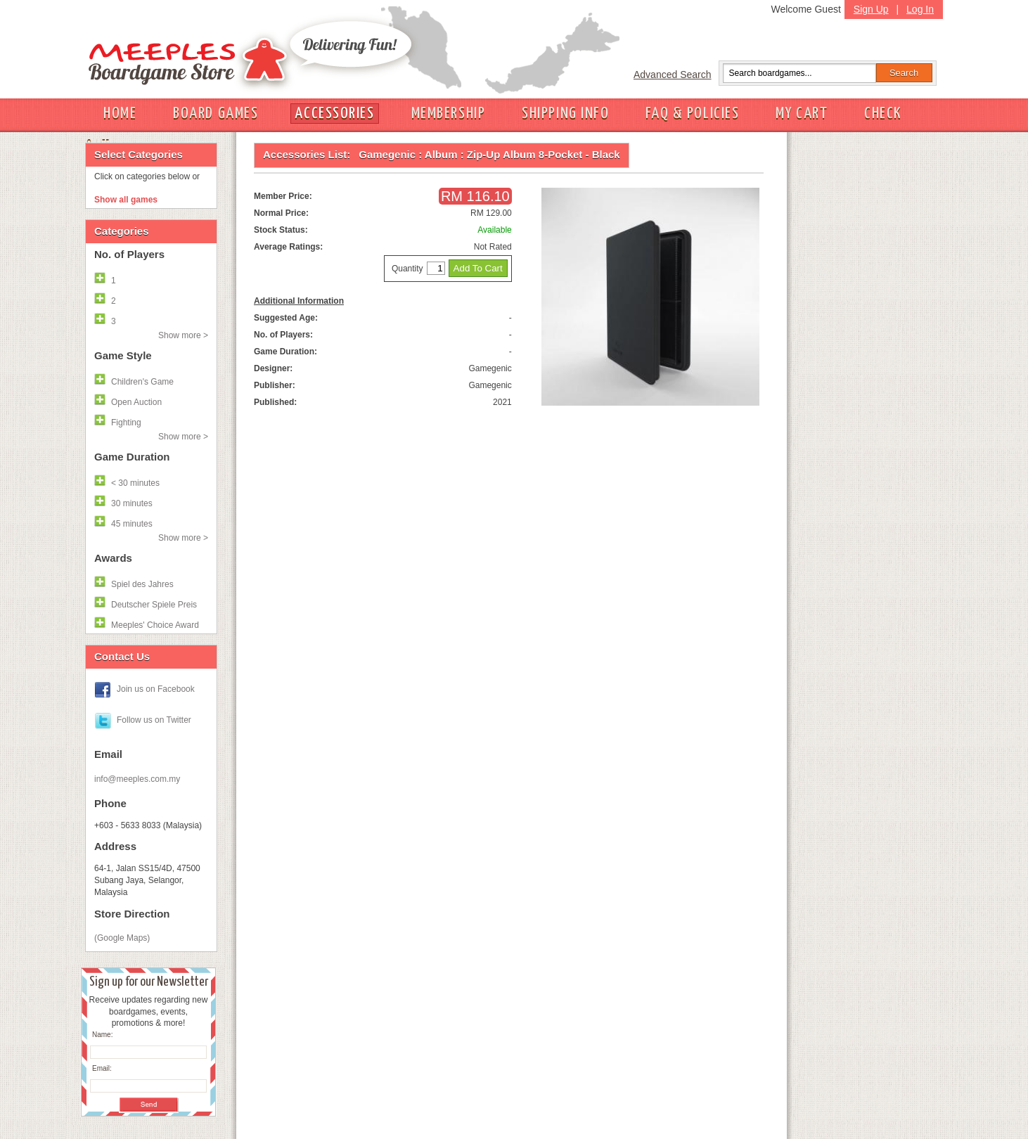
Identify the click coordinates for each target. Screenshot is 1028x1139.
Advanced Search (673, 74)
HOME (119, 113)
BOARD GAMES (215, 113)
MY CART (802, 113)
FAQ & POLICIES (692, 113)
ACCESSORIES (334, 113)
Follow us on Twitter (154, 720)
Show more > (183, 335)
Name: (102, 1034)
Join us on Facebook (156, 689)
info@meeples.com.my (137, 779)
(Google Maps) (122, 938)
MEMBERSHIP (448, 113)
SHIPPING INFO (565, 113)
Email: (102, 1068)
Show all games (126, 200)
